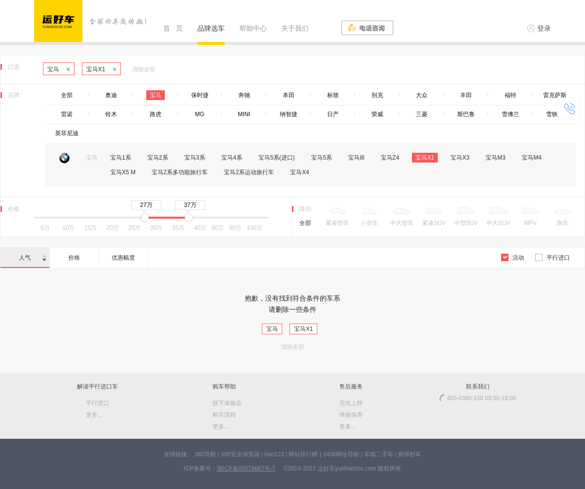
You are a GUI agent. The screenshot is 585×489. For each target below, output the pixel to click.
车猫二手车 (378, 454)
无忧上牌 (351, 403)
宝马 (58, 69)
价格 (74, 257)
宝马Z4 (390, 157)
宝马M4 (532, 157)
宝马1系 (120, 157)
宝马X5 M (123, 172)
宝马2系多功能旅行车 (180, 172)
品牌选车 (211, 28)
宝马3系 (194, 157)
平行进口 (552, 257)
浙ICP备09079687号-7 (246, 468)
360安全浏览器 (240, 454)
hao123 (274, 454)
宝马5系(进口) (276, 157)
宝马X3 (459, 157)
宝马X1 (101, 69)
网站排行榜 (303, 454)
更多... (94, 414)
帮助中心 (253, 28)
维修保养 (351, 414)
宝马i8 (356, 157)
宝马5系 (321, 157)
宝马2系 (157, 157)
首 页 (173, 28)
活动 (512, 257)
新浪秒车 (409, 454)
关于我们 (295, 28)
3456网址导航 (341, 454)
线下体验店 (227, 403)
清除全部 (144, 69)
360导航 (205, 454)
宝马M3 (496, 157)
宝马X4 (299, 172)
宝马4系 (231, 157)
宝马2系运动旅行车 (249, 172)
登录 (539, 28)
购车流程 (224, 414)
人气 (32, 257)
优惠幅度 (123, 257)
